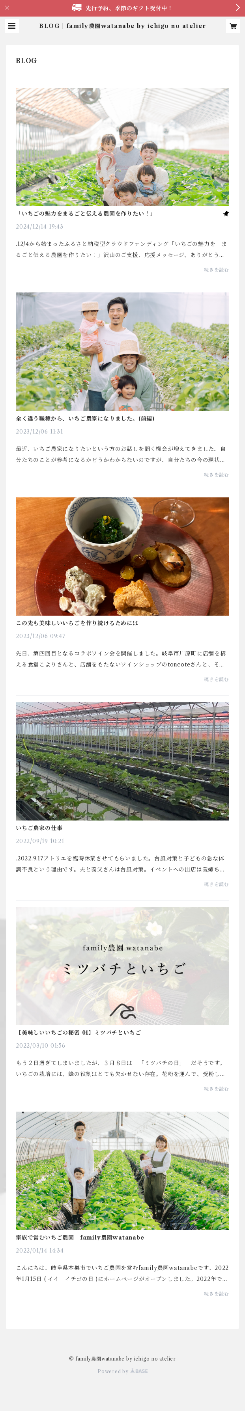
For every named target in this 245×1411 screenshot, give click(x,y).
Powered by (122, 1371)
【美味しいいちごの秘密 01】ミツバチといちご (78, 1032)
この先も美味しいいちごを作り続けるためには (77, 623)
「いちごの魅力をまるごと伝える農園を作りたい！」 (86, 213)
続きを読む (216, 270)
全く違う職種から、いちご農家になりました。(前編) (85, 418)
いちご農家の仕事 (39, 828)
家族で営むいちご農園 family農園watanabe (80, 1237)
